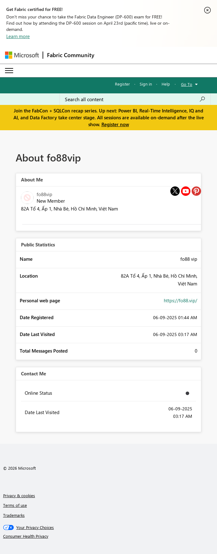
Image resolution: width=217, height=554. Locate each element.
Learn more (18, 36)
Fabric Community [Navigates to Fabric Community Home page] (70, 55)
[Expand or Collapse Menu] (9, 70)
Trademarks (14, 515)
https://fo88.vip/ (180, 300)
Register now (115, 124)
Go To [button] (186, 84)
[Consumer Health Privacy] (108, 536)
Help (166, 84)
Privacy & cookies (19, 495)
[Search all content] (135, 99)
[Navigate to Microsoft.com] (22, 55)
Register (122, 84)
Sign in (146, 84)
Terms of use (15, 505)
